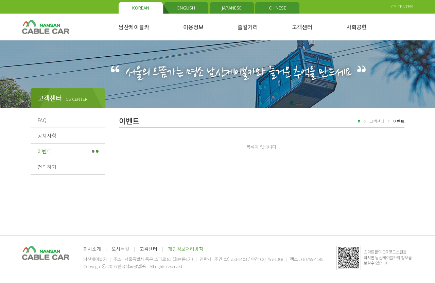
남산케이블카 (134, 27)
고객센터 (302, 27)
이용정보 (193, 27)
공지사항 (46, 135)
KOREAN (140, 8)
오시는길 (120, 248)
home (355, 121)
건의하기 (46, 166)
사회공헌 (356, 27)
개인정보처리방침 (185, 248)
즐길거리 (248, 27)
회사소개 (92, 248)
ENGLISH (186, 8)
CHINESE (277, 8)
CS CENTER (402, 7)
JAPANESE (232, 8)
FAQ (42, 120)
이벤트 (44, 151)
